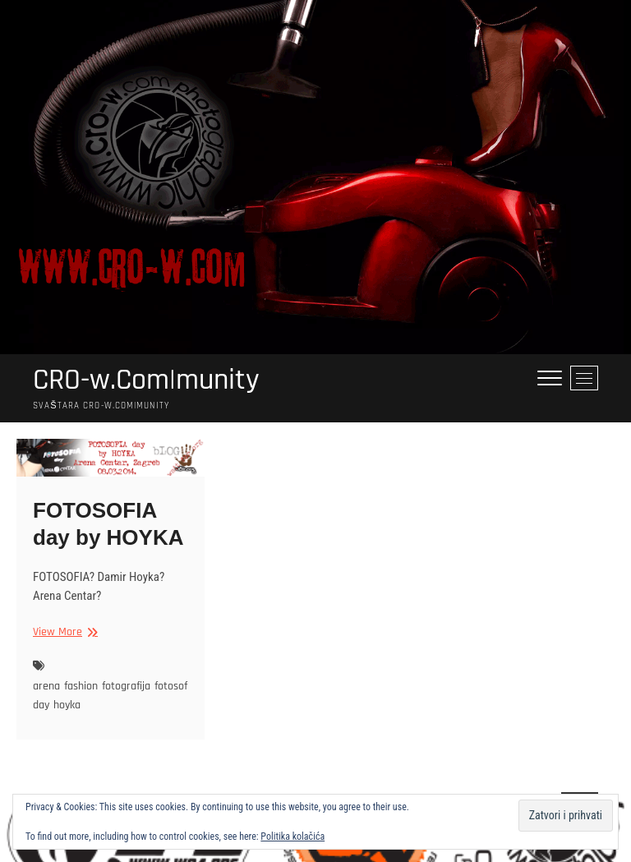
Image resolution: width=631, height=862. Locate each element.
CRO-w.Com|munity (146, 380)
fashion (81, 686)
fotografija (126, 686)
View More (63, 632)
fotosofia (175, 686)
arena (46, 686)
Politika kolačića (292, 836)
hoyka (67, 705)
